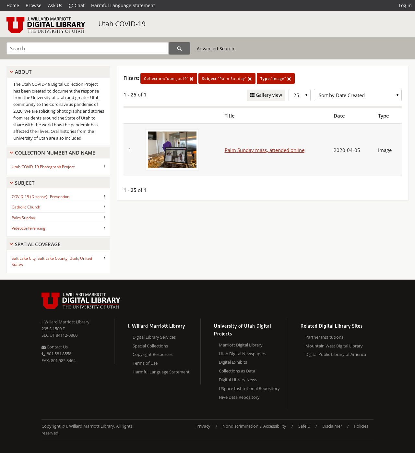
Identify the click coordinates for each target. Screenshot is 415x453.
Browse (34, 5)
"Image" (275, 78)
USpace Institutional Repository (249, 388)
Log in (405, 5)
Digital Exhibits (233, 362)
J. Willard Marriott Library (65, 322)
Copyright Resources (152, 354)
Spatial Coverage (37, 244)
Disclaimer (332, 426)
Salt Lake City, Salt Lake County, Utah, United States (52, 261)
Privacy (203, 426)
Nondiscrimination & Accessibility (254, 426)
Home (12, 5)
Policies (361, 426)
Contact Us (55, 347)
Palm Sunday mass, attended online (264, 150)
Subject (24, 183)
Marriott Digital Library (241, 345)
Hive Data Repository (239, 397)
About (23, 72)
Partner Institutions (324, 337)
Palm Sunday (23, 217)
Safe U (304, 426)
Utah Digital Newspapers (242, 354)
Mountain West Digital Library (334, 346)
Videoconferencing (28, 228)
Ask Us (55, 5)
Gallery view (268, 95)
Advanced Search (215, 48)
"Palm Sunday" (227, 78)
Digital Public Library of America (335, 354)
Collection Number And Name (55, 152)
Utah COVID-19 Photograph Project (43, 167)
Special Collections (150, 346)
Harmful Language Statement (123, 5)
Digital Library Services (154, 337)
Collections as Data (237, 371)
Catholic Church (26, 207)
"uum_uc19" (169, 78)
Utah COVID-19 (122, 23)
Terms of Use (145, 363)
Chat (77, 5)
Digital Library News (238, 380)
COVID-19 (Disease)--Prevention (40, 196)
